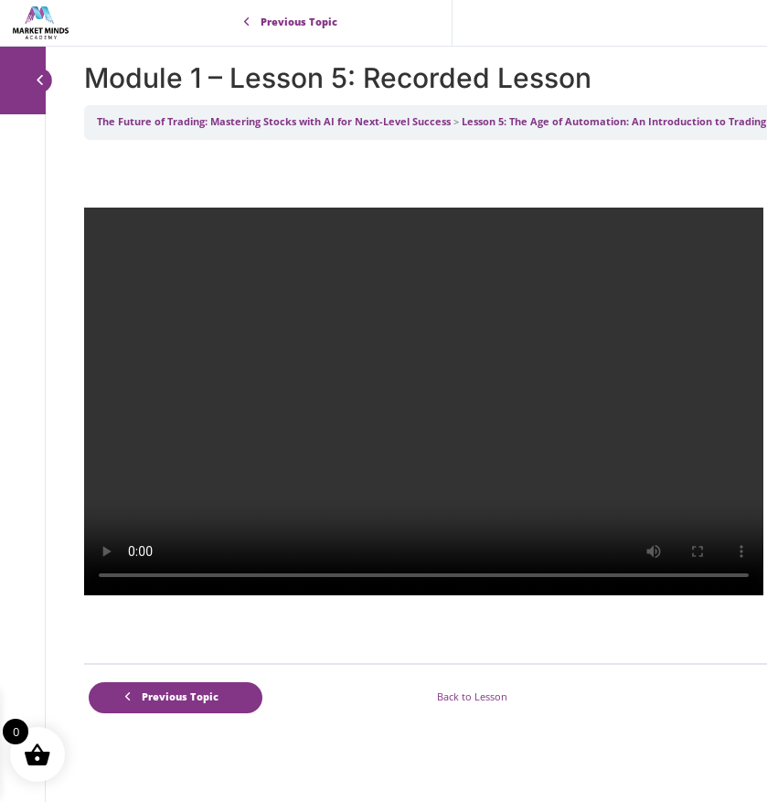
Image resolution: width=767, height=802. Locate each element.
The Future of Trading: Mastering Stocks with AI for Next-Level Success (274, 121)
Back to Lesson (472, 696)
